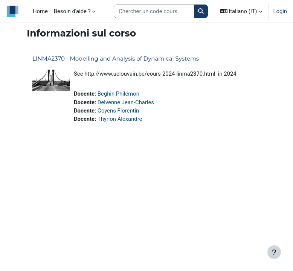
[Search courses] (154, 11)
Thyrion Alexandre (120, 119)
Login (280, 11)
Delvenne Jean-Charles (126, 102)
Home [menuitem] (40, 11)
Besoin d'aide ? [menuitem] (72, 11)
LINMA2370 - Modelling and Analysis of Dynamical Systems (115, 58)
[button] (241, 11)
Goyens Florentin (118, 110)
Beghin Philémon (118, 93)
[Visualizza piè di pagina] (274, 252)
